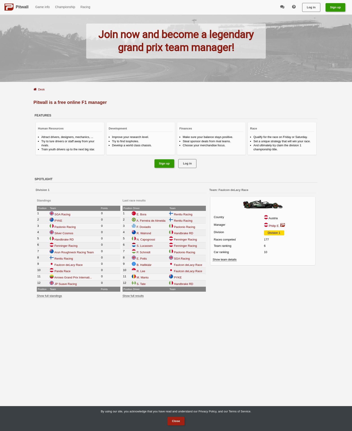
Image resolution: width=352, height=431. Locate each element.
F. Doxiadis (143, 227)
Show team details (224, 259)
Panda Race (63, 271)
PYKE (58, 220)
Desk (41, 89)
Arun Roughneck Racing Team (74, 252)
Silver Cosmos (64, 233)
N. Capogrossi (145, 239)
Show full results (133, 296)
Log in (311, 7)
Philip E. (274, 226)
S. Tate (140, 284)
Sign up (335, 7)
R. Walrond (143, 233)
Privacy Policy (207, 411)
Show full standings (49, 296)
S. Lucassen (144, 245)
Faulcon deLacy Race (69, 265)
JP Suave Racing (66, 284)
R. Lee (140, 271)
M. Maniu (142, 277)
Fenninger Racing (66, 245)
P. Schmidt (143, 252)
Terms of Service (240, 411)
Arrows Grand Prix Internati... (73, 277)
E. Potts (141, 258)
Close (176, 421)
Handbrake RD (64, 239)
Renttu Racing (64, 258)
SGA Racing (62, 214)
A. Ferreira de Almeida (150, 220)
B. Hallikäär (143, 265)
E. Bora (141, 214)
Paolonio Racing (65, 227)
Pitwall (22, 7)
